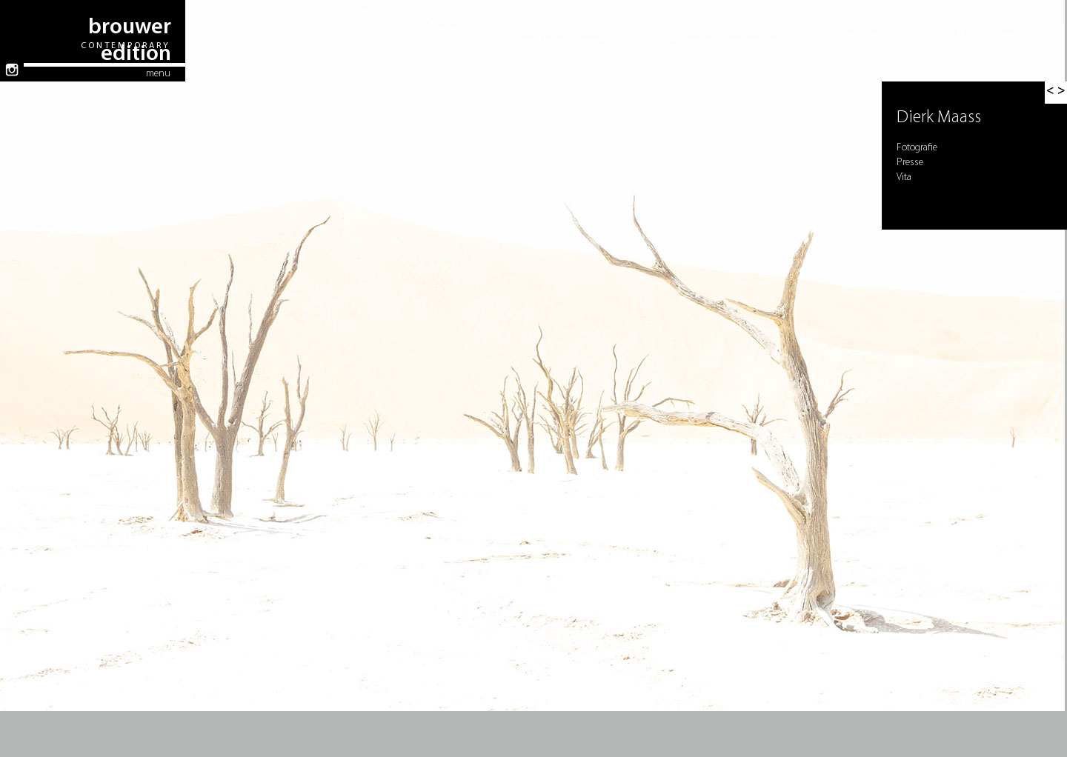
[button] (1056, 92)
